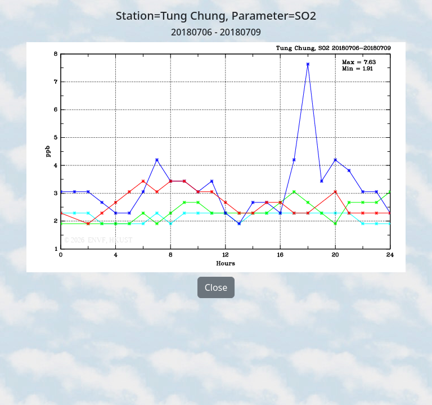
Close (216, 287)
